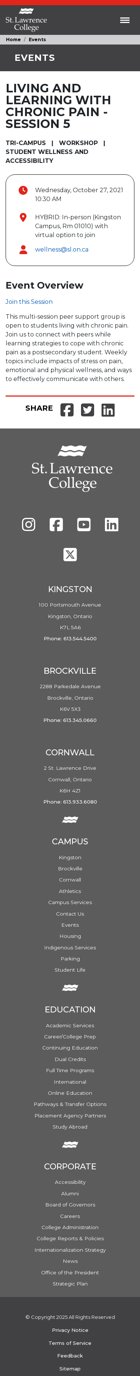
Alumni (70, 1193)
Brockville (70, 868)
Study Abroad (70, 1127)
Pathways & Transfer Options (70, 1104)
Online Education (70, 1093)
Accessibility (70, 1182)
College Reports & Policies (70, 1238)
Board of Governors (70, 1205)
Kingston (70, 857)
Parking (70, 959)
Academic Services (70, 1025)
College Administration (70, 1227)
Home (13, 39)
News (70, 1261)
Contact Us (70, 914)
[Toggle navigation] (124, 20)
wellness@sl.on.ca (61, 249)
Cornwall (70, 880)
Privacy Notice (70, 1330)
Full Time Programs (70, 1070)
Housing (70, 936)
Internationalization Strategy (70, 1250)
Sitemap (70, 1369)
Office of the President (70, 1272)
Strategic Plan (70, 1284)
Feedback (70, 1356)
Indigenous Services (70, 947)
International (70, 1082)
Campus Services (70, 902)
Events (37, 39)
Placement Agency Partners (70, 1116)
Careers (70, 1216)
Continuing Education (70, 1048)
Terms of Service (70, 1343)
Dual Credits (70, 1059)
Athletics (70, 891)
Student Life (70, 970)
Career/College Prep (70, 1037)
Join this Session (29, 301)
